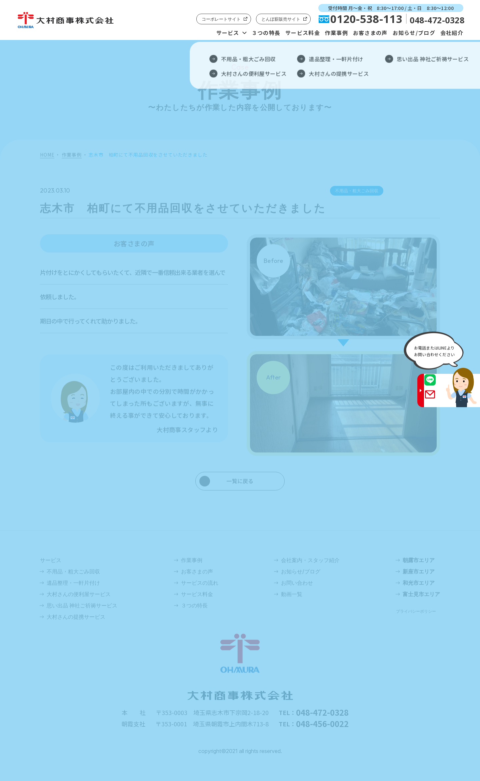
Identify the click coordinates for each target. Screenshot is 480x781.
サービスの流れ (199, 582)
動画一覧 (291, 594)
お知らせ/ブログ (414, 33)
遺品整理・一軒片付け (73, 582)
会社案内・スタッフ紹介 (310, 560)
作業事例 (336, 33)
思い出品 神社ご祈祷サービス (82, 605)
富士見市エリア (421, 594)
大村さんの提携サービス (76, 616)
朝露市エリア (419, 560)
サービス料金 (302, 33)
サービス (227, 33)
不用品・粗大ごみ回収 (73, 571)
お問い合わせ (297, 582)
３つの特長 (266, 33)
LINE (436, 384)
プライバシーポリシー (416, 611)
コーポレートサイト (221, 19)
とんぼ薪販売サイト (280, 19)
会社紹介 (451, 33)
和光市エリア (419, 582)
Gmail (436, 398)
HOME (47, 155)
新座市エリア (419, 571)
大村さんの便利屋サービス (79, 594)
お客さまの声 (370, 33)
